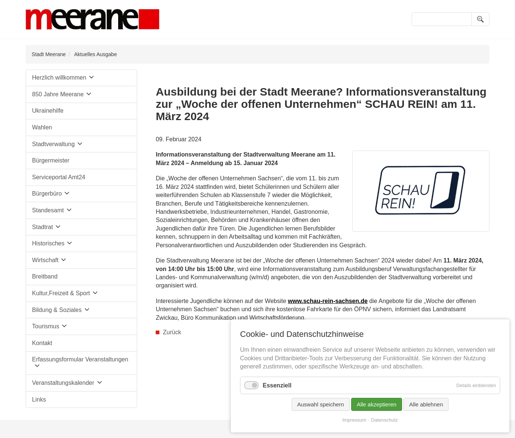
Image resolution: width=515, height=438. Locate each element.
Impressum (354, 420)
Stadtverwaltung (53, 144)
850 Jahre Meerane (58, 94)
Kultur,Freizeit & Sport (61, 293)
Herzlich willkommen (59, 77)
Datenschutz (384, 420)
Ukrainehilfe (47, 110)
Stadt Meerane (49, 54)
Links (39, 399)
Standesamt (48, 210)
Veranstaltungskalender (63, 383)
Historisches (48, 243)
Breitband (45, 276)
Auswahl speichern (320, 404)
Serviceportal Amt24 (58, 177)
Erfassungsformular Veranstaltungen (80, 359)
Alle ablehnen (426, 404)
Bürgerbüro (47, 193)
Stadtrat (42, 227)
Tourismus (45, 326)
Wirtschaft (45, 260)
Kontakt (42, 343)
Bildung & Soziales (56, 310)
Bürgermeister (50, 160)
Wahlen (42, 127)
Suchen (480, 19)
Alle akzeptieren (376, 404)
